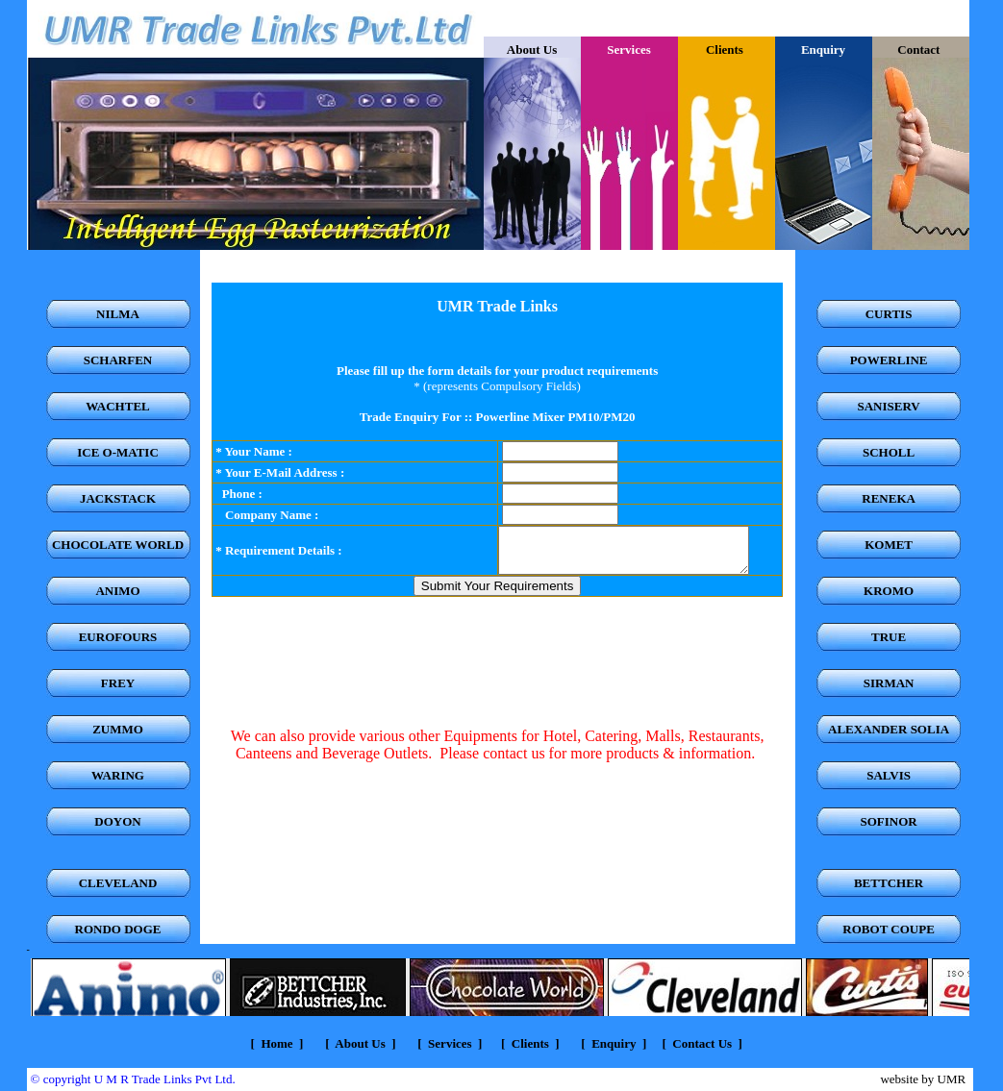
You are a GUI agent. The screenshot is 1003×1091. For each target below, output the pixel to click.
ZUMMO (117, 729)
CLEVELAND (118, 883)
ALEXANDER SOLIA (888, 729)
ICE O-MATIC (118, 452)
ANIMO (117, 590)
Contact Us (702, 1043)
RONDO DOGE (118, 929)
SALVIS (888, 775)
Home (276, 1043)
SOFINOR (888, 821)
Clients (726, 49)
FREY (118, 683)
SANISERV (888, 406)
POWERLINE (889, 360)
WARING (117, 775)
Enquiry (613, 1043)
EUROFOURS (118, 637)
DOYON (117, 821)
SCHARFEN (118, 360)
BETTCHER (888, 883)
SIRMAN (889, 683)
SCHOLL (889, 452)
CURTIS (889, 314)
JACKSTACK (118, 498)
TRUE (888, 637)
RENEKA (888, 498)
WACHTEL (117, 406)
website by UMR (922, 1079)
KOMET (889, 544)
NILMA (117, 314)
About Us (532, 49)
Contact (919, 49)
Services (448, 1043)
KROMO (889, 590)
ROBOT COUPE (888, 929)
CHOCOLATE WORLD (118, 544)
